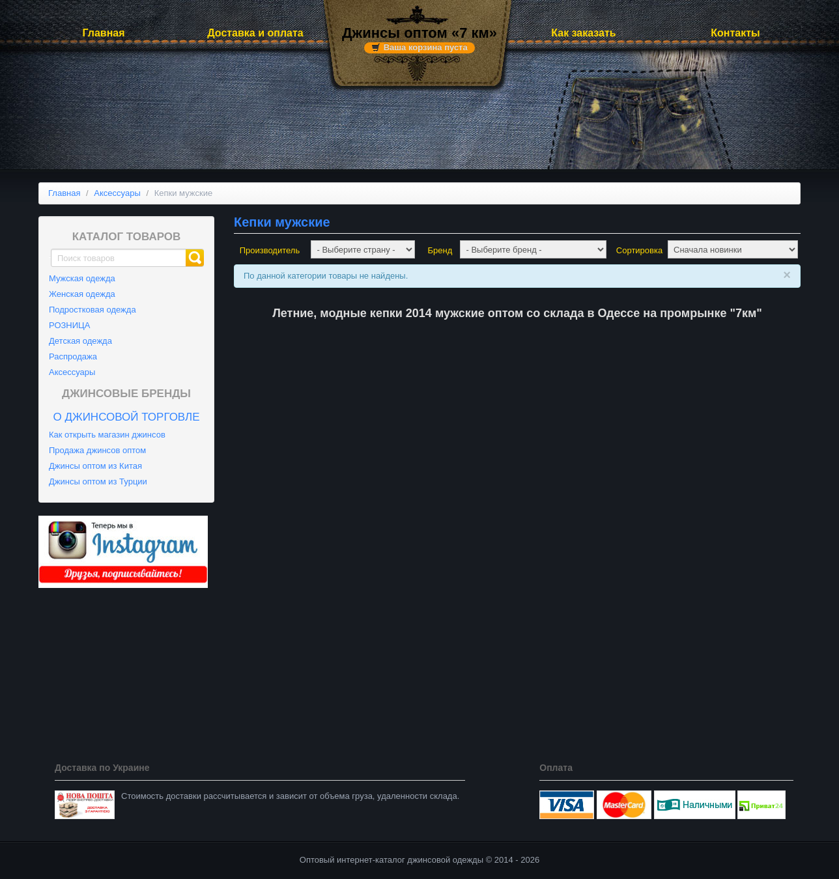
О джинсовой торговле (126, 417)
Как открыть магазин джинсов (107, 435)
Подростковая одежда (92, 309)
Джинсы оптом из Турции (98, 481)
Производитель (270, 250)
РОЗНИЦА (69, 325)
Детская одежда (80, 341)
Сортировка (639, 250)
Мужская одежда (82, 278)
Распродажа (73, 356)
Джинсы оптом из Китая (95, 466)
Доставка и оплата (255, 32)
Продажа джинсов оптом (97, 450)
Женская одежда (82, 294)
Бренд (440, 250)
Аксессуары (72, 372)
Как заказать (583, 32)
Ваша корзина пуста (426, 47)
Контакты (735, 32)
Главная (103, 32)
